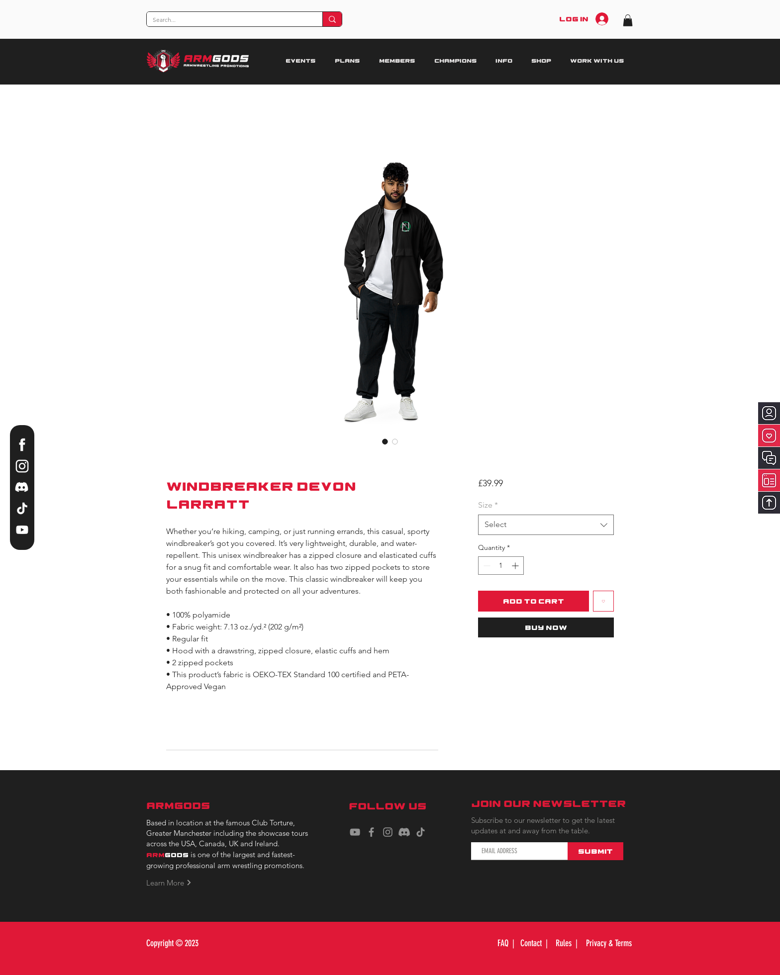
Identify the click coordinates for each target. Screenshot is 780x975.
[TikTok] (420, 832)
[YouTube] (355, 832)
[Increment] (516, 565)
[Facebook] (371, 832)
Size (488, 505)
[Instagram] (388, 832)
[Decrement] (486, 565)
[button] (628, 20)
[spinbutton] (501, 565)
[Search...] (227, 20)
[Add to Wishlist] (603, 601)
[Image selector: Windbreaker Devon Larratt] (385, 441)
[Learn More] (174, 883)
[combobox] (546, 524)
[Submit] (595, 851)
